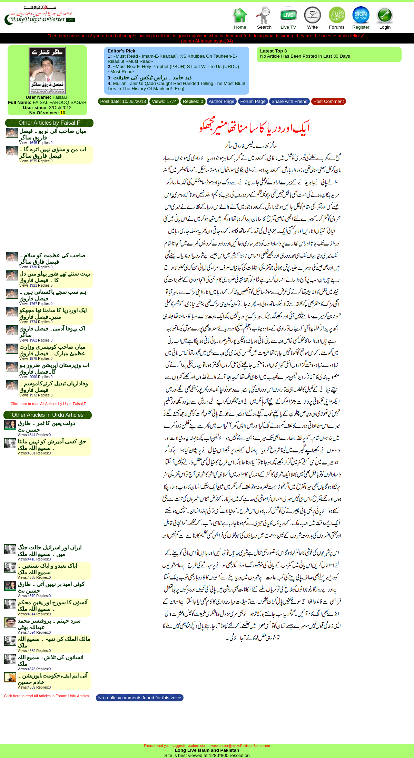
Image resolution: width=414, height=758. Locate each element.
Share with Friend (289, 101)
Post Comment (328, 101)
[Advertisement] (49, 207)
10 (62, 112)
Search (264, 17)
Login (385, 17)
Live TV (288, 17)
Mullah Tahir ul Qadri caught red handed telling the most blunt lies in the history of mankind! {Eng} (176, 86)
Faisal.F (60, 97)
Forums (336, 17)
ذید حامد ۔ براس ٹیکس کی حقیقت (152, 77)
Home (240, 17)
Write (312, 17)
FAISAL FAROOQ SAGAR (60, 102)
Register (360, 17)
